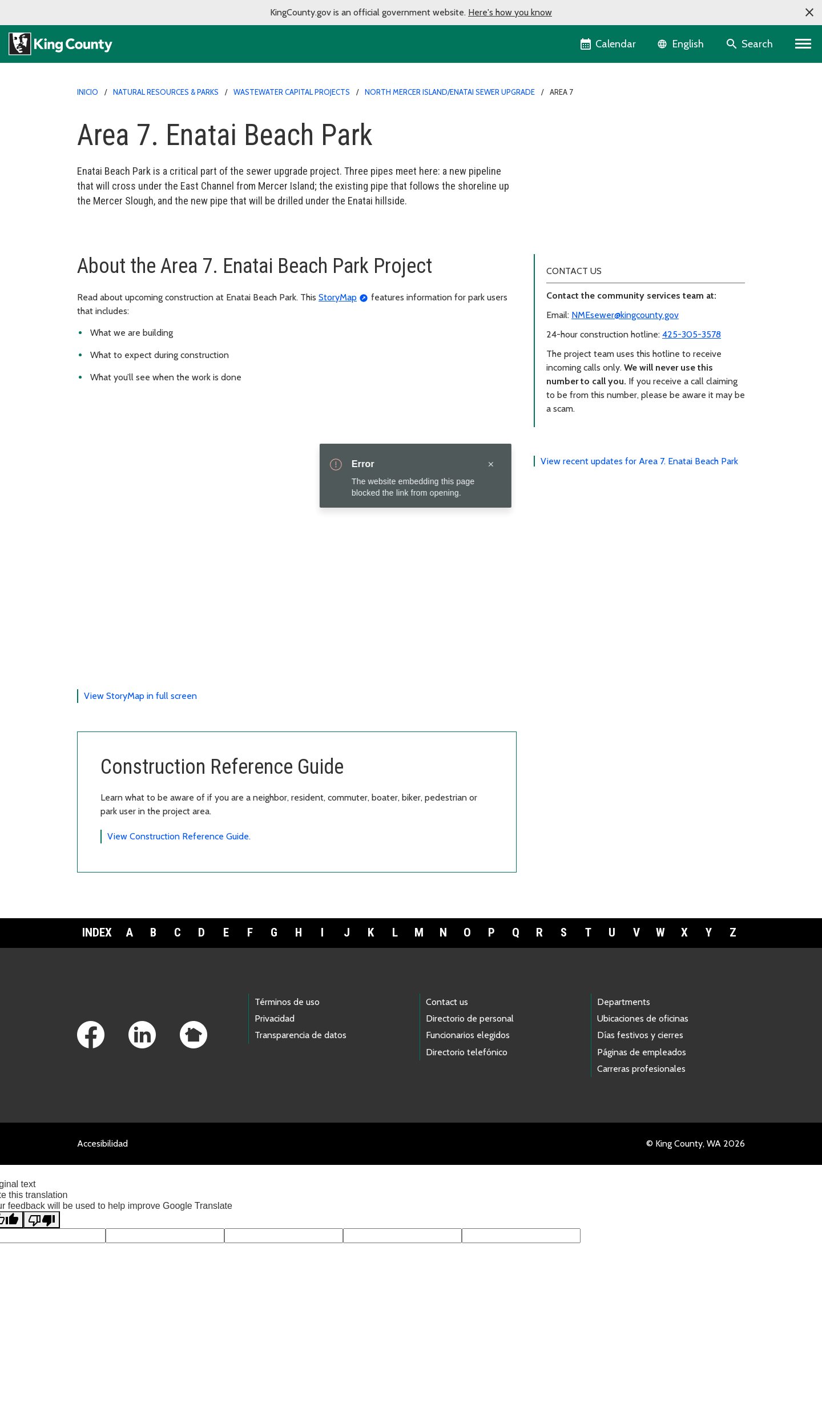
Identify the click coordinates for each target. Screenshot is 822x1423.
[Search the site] (750, 44)
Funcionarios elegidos (468, 1072)
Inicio (87, 92)
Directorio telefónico (466, 1088)
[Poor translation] (41, 1256)
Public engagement (578, 199)
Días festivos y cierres (640, 1072)
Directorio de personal (470, 1055)
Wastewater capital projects (291, 92)
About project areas (584, 163)
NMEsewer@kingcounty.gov (625, 351)
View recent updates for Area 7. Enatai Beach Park (639, 497)
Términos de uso (287, 1039)
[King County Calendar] (609, 44)
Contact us (447, 1039)
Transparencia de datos (300, 1072)
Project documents (578, 217)
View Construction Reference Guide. (179, 873)
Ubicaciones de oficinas (642, 1055)
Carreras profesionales (641, 1105)
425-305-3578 (691, 370)
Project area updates (581, 144)
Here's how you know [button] (510, 12)
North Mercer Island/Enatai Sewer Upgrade (450, 92)
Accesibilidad (102, 1180)
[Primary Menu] (803, 44)
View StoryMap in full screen (140, 732)
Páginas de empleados (641, 1088)
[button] (809, 12)
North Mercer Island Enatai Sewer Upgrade (624, 126)
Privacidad (275, 1055)
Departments (623, 1039)
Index (97, 969)
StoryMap (338, 333)
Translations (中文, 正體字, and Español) (620, 236)
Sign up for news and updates (599, 181)
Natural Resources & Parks (166, 92)
